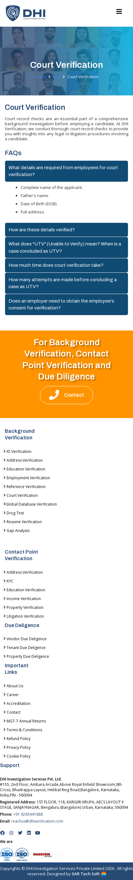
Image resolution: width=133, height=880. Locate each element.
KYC (8, 581)
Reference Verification (24, 486)
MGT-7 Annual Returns (24, 721)
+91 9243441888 (28, 814)
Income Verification (22, 598)
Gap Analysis (16, 530)
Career (11, 694)
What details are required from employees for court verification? (63, 171)
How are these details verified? (41, 229)
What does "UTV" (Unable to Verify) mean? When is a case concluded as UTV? (64, 247)
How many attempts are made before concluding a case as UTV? (62, 283)
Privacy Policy (16, 747)
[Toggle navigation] (119, 13)
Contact (11, 712)
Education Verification (24, 469)
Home (40, 76)
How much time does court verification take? (55, 265)
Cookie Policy (16, 756)
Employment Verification (26, 477)
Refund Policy (16, 738)
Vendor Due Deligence (25, 638)
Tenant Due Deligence (24, 647)
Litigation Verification (23, 616)
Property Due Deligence (26, 656)
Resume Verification (22, 521)
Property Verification (23, 607)
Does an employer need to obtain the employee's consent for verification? (61, 304)
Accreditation (16, 703)
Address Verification (23, 460)
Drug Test (13, 513)
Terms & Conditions (22, 729)
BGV (56, 76)
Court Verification (20, 495)
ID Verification (17, 451)
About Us (13, 686)
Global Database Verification (30, 504)
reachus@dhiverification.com (37, 821)
